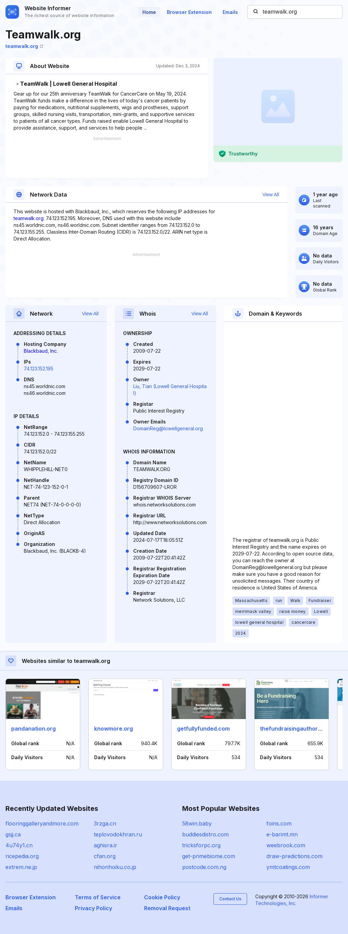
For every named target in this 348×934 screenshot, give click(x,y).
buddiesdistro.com (205, 834)
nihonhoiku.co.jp (115, 867)
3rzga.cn (105, 823)
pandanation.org (33, 728)
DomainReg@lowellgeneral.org (168, 428)
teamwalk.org (24, 46)
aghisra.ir (105, 845)
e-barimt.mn (282, 834)
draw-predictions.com (294, 856)
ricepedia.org (22, 856)
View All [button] (270, 194)
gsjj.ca (13, 834)
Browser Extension (189, 12)
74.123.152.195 (38, 368)
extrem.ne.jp (21, 867)
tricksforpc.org (201, 845)
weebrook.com (285, 845)
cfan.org (105, 856)
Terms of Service (98, 897)
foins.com (279, 823)
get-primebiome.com (208, 856)
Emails (230, 12)
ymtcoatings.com (288, 867)
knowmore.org (113, 728)
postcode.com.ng (204, 867)
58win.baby (197, 823)
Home (149, 12)
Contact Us (230, 898)
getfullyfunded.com (203, 728)
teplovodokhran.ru (118, 834)
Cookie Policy (162, 897)
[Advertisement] (107, 157)
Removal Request (167, 908)
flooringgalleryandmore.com (42, 823)
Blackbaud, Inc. (41, 351)
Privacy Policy (93, 908)
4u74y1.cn (19, 845)
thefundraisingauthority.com (298, 728)
